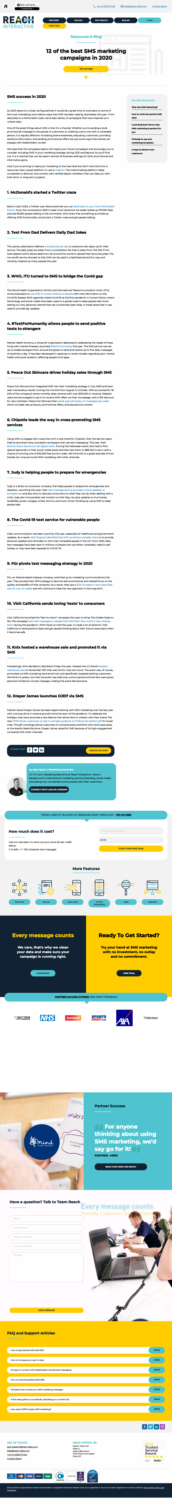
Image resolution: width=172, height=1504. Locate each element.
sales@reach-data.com (18, 1451)
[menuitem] (18, 22)
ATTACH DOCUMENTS (99, 903)
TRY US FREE (86, 69)
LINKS (125, 902)
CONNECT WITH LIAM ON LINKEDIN (49, 789)
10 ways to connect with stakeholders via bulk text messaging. (41, 1370)
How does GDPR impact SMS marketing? (31, 1409)
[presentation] (34, 1296)
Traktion (59, 170)
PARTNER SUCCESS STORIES (72, 996)
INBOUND (152, 902)
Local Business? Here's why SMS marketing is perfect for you (146, 128)
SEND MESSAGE (46, 1310)
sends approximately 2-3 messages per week (83, 401)
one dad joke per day (56, 246)
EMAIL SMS (73, 902)
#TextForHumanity (61, 346)
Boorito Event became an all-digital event (31, 446)
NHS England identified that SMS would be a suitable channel (65, 537)
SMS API (46, 902)
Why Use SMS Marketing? (145, 107)
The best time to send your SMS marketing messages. (37, 1389)
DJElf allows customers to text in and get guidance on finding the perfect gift (57, 721)
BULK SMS (19, 902)
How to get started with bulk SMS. (27, 1350)
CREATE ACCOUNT (98, 750)
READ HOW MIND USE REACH (120, 1167)
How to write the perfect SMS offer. (28, 1380)
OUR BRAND (43, 973)
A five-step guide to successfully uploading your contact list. (40, 1399)
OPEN (157, 1350)
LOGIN (150, 20)
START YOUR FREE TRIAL (131, 848)
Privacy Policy (149, 1488)
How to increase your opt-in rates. (27, 1360)
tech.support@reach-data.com (22, 1447)
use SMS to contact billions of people (51, 293)
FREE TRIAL (129, 973)
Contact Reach (14, 1458)
